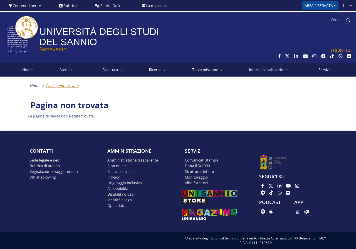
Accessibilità (117, 188)
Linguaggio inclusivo (124, 183)
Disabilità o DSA (120, 194)
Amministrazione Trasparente (132, 160)
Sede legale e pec (44, 160)
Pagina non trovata (62, 85)
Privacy (113, 177)
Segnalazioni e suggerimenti (54, 171)
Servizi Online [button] (109, 5)
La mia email (155, 5)
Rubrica (68, 5)
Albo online (117, 166)
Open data (116, 205)
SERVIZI (324, 69)
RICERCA (155, 69)
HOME (27, 69)
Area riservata (319, 5)
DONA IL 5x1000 (197, 166)
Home (35, 85)
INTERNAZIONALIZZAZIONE (268, 69)
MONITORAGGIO (196, 177)
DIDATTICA (110, 69)
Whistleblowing (43, 177)
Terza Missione (205, 69)
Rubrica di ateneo (45, 166)
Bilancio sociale (120, 171)
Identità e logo (119, 200)
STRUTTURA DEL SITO (199, 171)
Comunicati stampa (201, 160)
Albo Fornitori (196, 183)
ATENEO (65, 69)
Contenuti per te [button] (25, 5)
